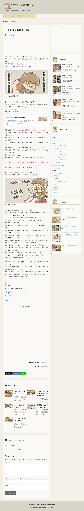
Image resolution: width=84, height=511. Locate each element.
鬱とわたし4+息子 (60, 157)
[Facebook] (15, 373)
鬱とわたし (58, 148)
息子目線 (57, 162)
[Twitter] (8, 373)
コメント (7, 462)
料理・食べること (57, 168)
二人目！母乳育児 (60, 181)
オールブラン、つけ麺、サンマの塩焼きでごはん (42, 393)
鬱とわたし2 (58, 151)
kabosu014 (44, 366)
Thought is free (50, 507)
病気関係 (13, 21)
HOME (6, 21)
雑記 (54, 189)
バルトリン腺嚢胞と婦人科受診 (69, 217)
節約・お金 (56, 173)
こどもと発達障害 (60, 159)
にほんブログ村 (9, 295)
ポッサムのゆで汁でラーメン (68, 226)
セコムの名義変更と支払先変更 (69, 235)
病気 (45, 362)
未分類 (55, 192)
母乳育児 (55, 178)
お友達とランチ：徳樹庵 (68, 77)
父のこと (55, 187)
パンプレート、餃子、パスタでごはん (71, 66)
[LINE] (22, 373)
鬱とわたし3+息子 (60, 154)
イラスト (40, 362)
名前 (6, 478)
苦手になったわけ (60, 145)
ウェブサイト (8, 485)
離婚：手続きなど (58, 165)
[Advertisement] (26, 49)
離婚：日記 (56, 143)
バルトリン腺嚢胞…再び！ (68, 209)
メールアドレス (24, 478)
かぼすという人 (59, 140)
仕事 (54, 184)
